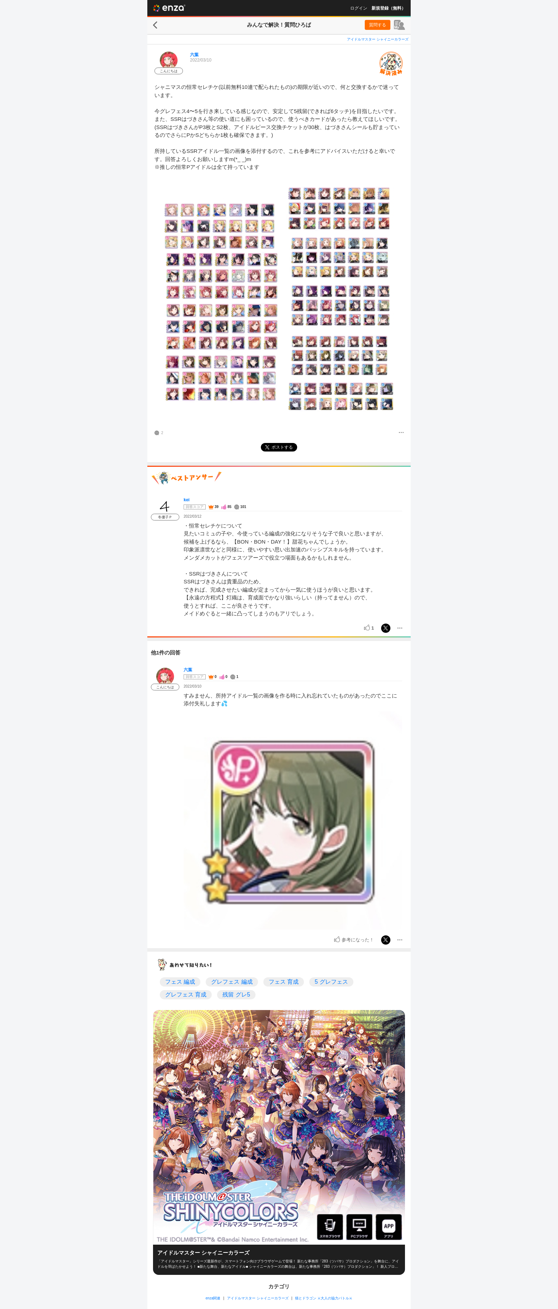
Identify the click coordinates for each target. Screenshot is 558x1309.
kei (187, 499)
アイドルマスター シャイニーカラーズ (378, 39)
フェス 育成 (284, 982)
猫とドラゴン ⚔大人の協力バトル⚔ (323, 1298)
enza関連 (213, 1298)
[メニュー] (401, 433)
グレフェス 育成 (185, 995)
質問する (377, 24)
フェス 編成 (180, 982)
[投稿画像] (279, 300)
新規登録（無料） (389, 8)
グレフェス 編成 (231, 982)
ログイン (358, 8)
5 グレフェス (331, 982)
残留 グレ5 (236, 995)
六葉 (194, 54)
